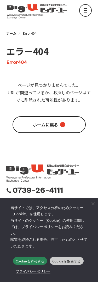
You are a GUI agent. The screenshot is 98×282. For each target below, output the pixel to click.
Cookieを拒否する (66, 261)
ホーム (11, 33)
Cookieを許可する (30, 261)
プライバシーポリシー (33, 271)
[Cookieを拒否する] (92, 203)
